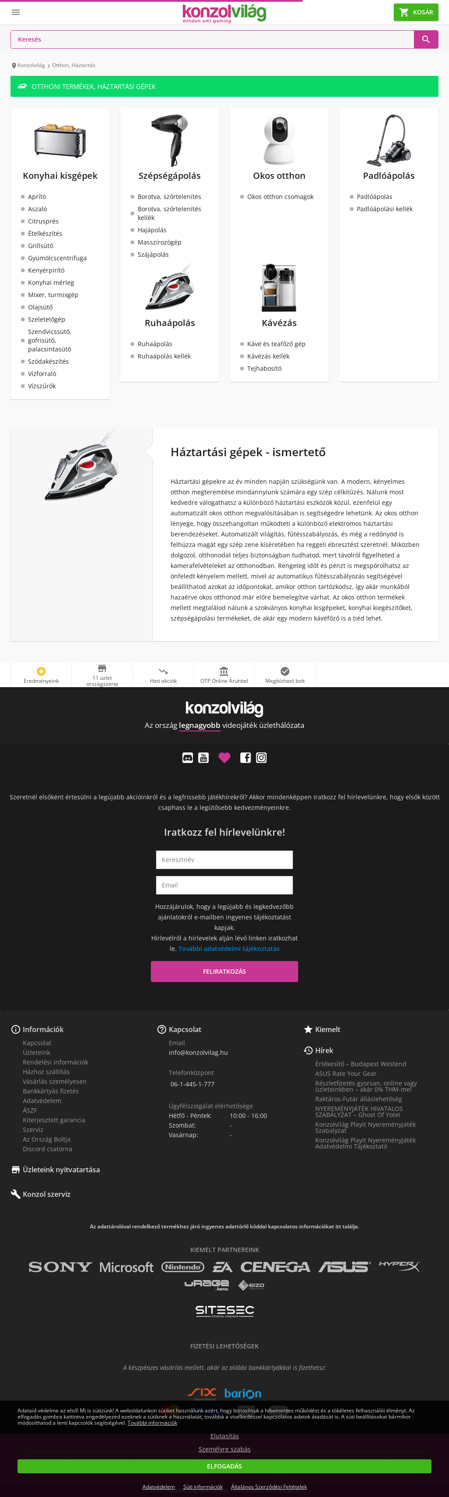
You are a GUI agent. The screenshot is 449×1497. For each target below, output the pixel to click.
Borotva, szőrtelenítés (169, 196)
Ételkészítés (45, 233)
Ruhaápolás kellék (164, 356)
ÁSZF (30, 1110)
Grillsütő (40, 245)
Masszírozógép (160, 242)
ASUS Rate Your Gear (346, 1073)
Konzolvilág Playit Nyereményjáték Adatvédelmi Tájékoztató (365, 1143)
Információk (43, 1029)
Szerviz (33, 1129)
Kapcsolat (37, 1043)
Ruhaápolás (155, 344)
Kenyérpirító (46, 270)
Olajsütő (40, 307)
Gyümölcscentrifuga (57, 258)
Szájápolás (153, 254)
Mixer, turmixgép (53, 295)
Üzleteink (36, 1052)
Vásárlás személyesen (55, 1081)
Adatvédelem (42, 1100)
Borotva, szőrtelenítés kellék (169, 213)
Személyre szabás (225, 1449)
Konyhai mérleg (51, 282)
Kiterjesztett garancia (54, 1120)
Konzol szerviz (47, 1194)
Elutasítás (224, 1436)
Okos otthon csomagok (280, 196)
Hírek (324, 1050)
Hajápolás (152, 230)
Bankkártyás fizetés (51, 1091)
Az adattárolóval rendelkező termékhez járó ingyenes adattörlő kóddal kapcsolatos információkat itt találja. (224, 1226)
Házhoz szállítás (46, 1072)
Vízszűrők (42, 386)
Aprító (37, 196)
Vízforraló (42, 373)
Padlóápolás (374, 196)
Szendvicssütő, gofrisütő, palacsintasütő (49, 340)
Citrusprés (43, 221)
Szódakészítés (48, 361)
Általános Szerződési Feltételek (269, 1486)
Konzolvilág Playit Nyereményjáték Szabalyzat (365, 1127)
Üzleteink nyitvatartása (61, 1169)
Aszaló (37, 209)
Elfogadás (224, 1466)
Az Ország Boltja (47, 1139)
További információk (152, 1422)
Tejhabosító (264, 368)
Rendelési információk (55, 1062)
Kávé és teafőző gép (276, 344)
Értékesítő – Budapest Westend (360, 1064)
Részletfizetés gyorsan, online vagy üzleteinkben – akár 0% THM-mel (366, 1086)
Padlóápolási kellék (385, 209)
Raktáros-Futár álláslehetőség (358, 1099)
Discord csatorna (47, 1149)
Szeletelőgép (46, 319)
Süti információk (203, 1486)
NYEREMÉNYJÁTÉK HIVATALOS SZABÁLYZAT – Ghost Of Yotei (359, 1111)
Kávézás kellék (268, 356)
